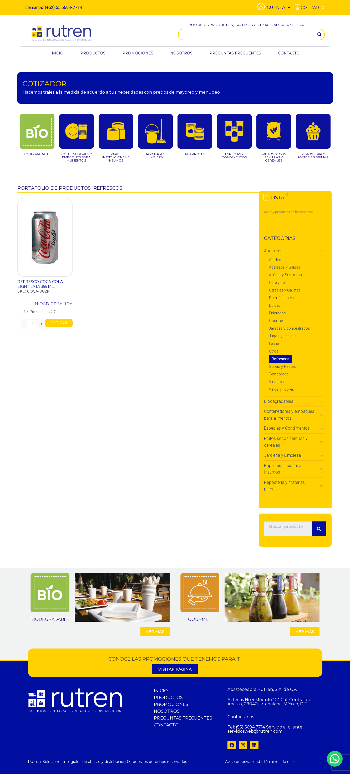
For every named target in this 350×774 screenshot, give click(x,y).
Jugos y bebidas (283, 336)
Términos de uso (278, 761)
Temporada (278, 374)
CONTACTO (289, 53)
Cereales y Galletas (285, 290)
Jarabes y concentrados (289, 328)
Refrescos (280, 359)
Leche (274, 343)
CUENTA (278, 7)
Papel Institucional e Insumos (282, 469)
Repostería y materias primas (284, 486)
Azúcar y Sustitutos (285, 275)
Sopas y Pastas (282, 366)
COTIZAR (59, 323)
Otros (273, 351)
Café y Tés (278, 282)
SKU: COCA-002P (33, 291)
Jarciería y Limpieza (282, 455)
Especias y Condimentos (287, 428)
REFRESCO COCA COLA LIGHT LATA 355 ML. (40, 284)
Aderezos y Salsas (284, 267)
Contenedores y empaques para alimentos (289, 415)
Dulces (274, 305)
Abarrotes (273, 250)
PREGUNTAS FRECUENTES (235, 53)
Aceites (275, 260)
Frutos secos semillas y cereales (286, 442)
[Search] (319, 34)
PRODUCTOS (92, 53)
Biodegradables (278, 401)
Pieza (31, 311)
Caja (55, 311)
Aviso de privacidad (242, 761)
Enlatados (277, 313)
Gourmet (276, 321)
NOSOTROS (181, 53)
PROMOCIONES (137, 53)
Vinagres (276, 382)
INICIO (56, 53)
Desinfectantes (281, 298)
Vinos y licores (281, 389)
